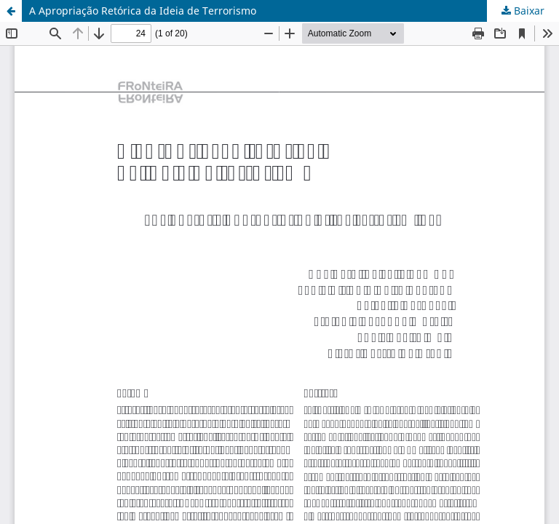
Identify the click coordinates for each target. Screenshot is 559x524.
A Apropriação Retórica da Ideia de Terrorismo (142, 10)
